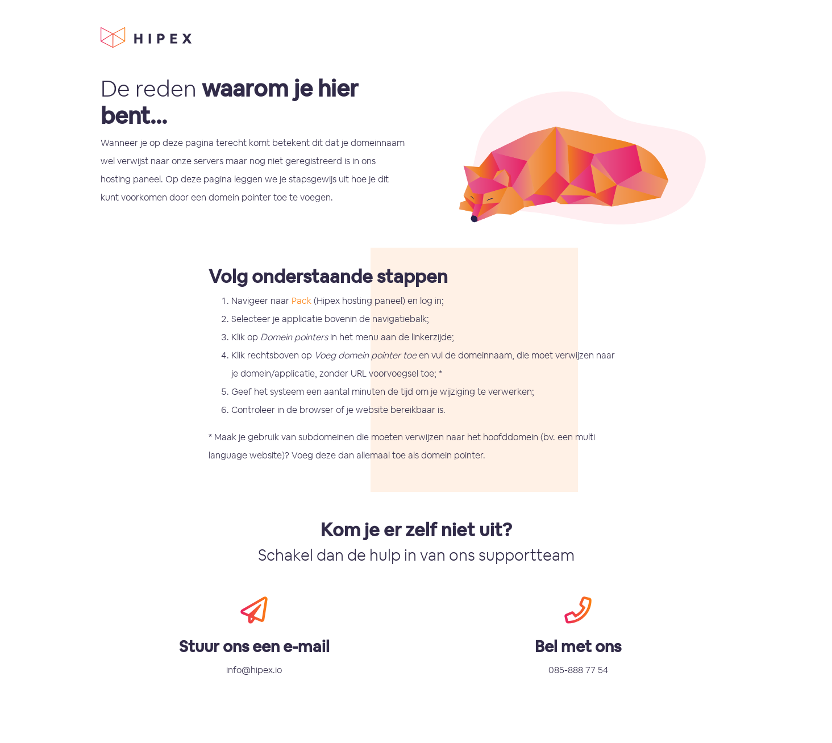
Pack (301, 301)
